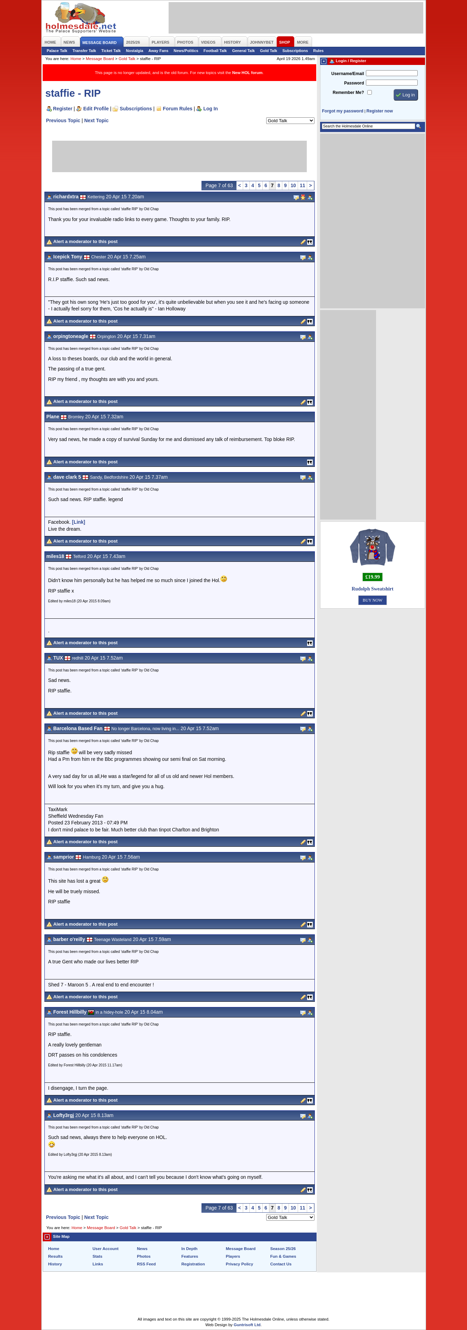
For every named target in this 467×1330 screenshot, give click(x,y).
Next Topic (96, 120)
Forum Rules (177, 108)
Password (354, 83)
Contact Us (281, 1264)
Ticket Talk (111, 51)
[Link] (78, 522)
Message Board (100, 59)
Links (98, 1264)
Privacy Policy (239, 1264)
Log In (210, 108)
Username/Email (347, 73)
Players (233, 1256)
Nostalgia (134, 51)
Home (75, 59)
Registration (193, 1264)
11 (302, 185)
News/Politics (186, 51)
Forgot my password (342, 111)
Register (62, 108)
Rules (318, 51)
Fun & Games (283, 1256)
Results (55, 1256)
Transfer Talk (84, 51)
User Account (106, 1249)
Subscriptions (295, 51)
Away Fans (158, 51)
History (55, 1264)
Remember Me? (348, 92)
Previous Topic (63, 120)
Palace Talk (57, 51)
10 (293, 185)
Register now (380, 111)
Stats (97, 1256)
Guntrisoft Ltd (247, 1325)
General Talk (243, 51)
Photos (144, 1256)
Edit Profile (96, 108)
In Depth (190, 1249)
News (142, 1249)
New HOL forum (247, 73)
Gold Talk (268, 51)
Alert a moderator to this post (85, 241)
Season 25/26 (283, 1249)
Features (190, 1256)
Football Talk (215, 51)
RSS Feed (146, 1264)
